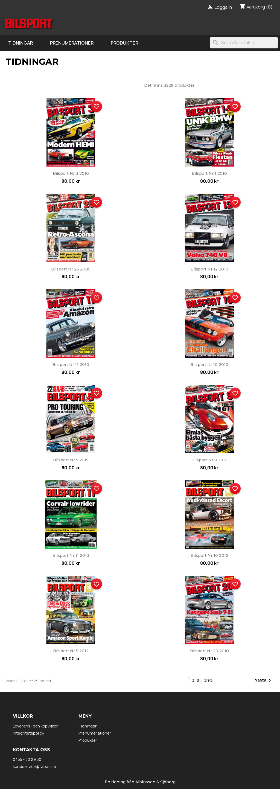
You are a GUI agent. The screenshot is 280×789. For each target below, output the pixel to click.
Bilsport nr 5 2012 (71, 650)
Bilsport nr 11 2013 (70, 555)
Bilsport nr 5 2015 (70, 460)
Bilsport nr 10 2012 (209, 555)
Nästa (264, 680)
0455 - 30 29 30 (27, 759)
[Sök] (244, 42)
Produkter (124, 43)
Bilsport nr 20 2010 (209, 650)
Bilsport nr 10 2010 (209, 364)
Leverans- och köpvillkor (35, 726)
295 (208, 680)
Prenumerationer (72, 43)
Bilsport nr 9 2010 (209, 460)
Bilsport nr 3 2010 (71, 173)
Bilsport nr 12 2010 (209, 269)
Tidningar (20, 43)
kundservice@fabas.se (34, 766)
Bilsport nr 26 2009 (71, 269)
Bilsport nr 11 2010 (70, 364)
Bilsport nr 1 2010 (209, 173)
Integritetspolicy (28, 733)
